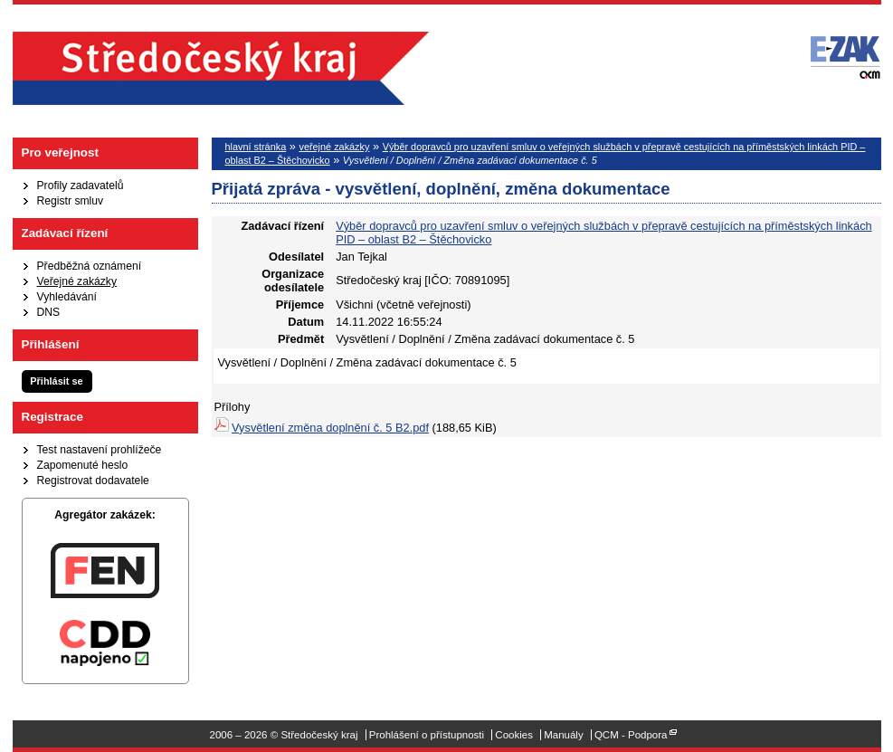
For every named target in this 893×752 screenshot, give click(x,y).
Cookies (514, 734)
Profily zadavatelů (80, 185)
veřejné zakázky (334, 146)
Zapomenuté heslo (82, 465)
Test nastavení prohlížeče (99, 449)
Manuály (564, 734)
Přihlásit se (56, 381)
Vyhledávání (67, 296)
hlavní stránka (256, 146)
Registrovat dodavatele (93, 480)
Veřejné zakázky (77, 281)
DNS (49, 312)
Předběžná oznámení (89, 266)
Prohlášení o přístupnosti (426, 734)
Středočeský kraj (221, 68)
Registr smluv (70, 201)
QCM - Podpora (631, 734)
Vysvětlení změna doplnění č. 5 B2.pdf (330, 427)
